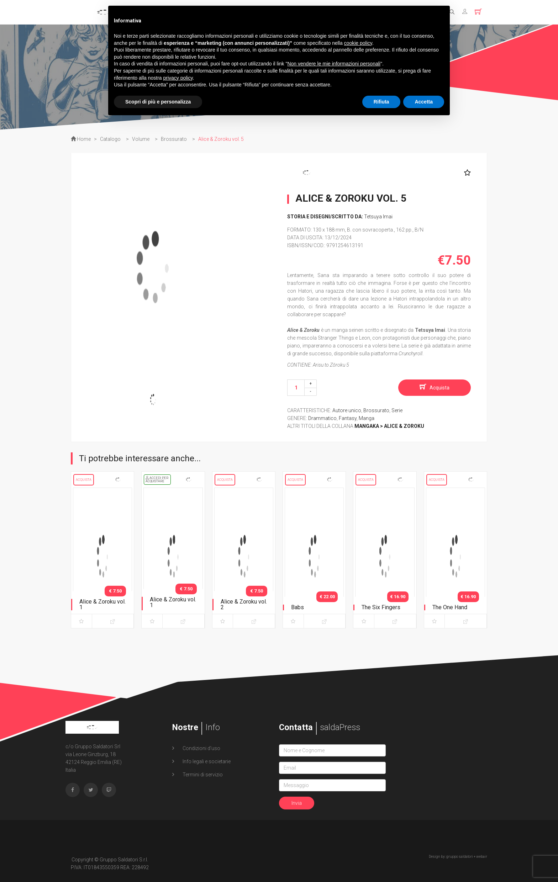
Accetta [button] (424, 102)
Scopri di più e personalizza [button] (158, 102)
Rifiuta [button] (381, 102)
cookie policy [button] (358, 43)
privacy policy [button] (178, 78)
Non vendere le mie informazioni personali (333, 64)
